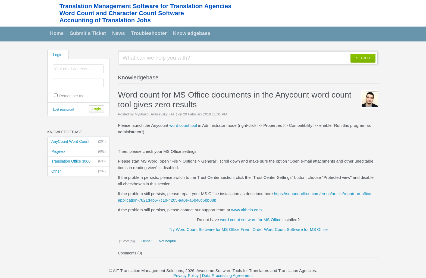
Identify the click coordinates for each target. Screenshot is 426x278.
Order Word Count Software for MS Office (290, 229)
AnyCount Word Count (78, 141)
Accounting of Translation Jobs (105, 20)
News (118, 33)
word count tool (183, 125)
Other (78, 171)
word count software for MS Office (250, 219)
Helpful (146, 241)
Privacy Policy (186, 275)
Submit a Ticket (88, 33)
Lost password (63, 109)
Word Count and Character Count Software (121, 13)
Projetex (78, 151)
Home (57, 33)
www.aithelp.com (246, 210)
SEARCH (363, 58)
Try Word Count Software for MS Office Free (209, 229)
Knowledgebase (191, 33)
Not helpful (167, 241)
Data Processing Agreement (227, 275)
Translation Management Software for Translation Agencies (145, 6)
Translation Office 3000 (78, 161)
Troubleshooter (149, 33)
